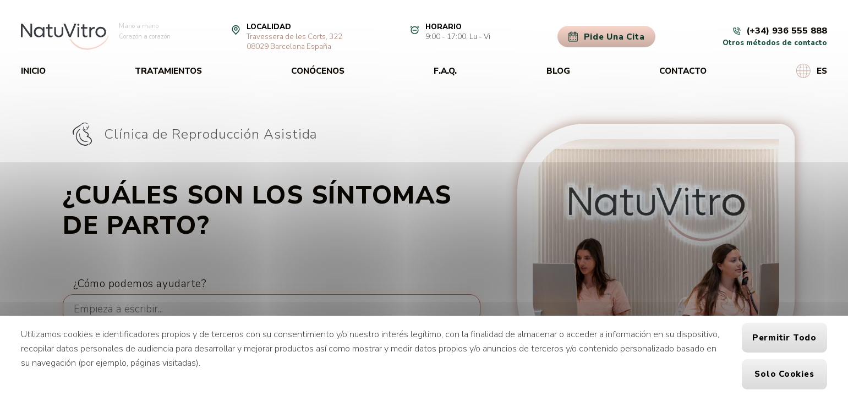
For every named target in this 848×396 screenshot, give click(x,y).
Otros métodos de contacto (775, 43)
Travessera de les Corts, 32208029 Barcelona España (294, 42)
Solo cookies (784, 374)
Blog (558, 70)
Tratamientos (168, 70)
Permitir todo (784, 337)
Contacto (683, 70)
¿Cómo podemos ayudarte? (139, 284)
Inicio (33, 70)
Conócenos (317, 70)
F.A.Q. (445, 70)
